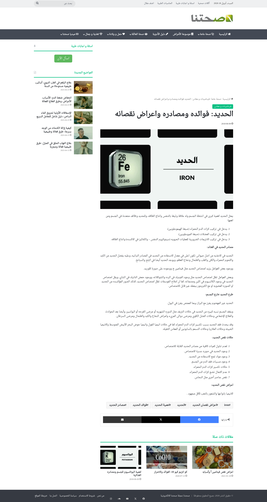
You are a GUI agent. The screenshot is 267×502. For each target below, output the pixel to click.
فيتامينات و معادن (201, 99)
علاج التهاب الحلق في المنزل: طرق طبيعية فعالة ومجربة (53, 145)
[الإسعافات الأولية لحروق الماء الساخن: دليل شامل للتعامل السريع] (83, 117)
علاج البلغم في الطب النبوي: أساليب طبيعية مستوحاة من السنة (53, 84)
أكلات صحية (204, 3)
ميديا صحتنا (70, 34)
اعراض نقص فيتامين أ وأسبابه (217, 472)
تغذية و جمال (93, 34)
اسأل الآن (63, 58)
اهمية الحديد (162, 405)
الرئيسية (225, 34)
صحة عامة (207, 34)
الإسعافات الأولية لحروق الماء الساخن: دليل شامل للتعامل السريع (53, 115)
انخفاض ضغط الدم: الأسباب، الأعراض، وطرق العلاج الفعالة (56, 100)
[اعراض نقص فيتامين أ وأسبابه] (212, 457)
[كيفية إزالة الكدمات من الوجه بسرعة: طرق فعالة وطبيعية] (83, 132)
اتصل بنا (53, 496)
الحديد (181, 405)
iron (226, 405)
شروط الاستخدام (87, 496)
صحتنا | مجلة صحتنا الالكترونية (175, 496)
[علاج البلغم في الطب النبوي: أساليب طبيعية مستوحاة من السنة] (83, 87)
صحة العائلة (140, 34)
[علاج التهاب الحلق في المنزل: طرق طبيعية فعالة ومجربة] (83, 148)
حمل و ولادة (117, 34)
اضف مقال (149, 3)
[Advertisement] (166, 68)
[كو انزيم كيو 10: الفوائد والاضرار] (166, 457)
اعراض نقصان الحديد (204, 405)
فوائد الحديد (140, 405)
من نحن (100, 496)
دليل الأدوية (160, 34)
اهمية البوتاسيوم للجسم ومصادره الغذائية (124, 474)
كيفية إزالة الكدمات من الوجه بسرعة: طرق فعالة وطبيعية (56, 130)
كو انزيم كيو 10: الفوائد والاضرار (170, 472)
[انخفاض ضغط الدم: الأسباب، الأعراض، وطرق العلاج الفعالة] (83, 102)
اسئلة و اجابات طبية (185, 3)
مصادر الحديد (117, 405)
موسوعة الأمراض (183, 34)
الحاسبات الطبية (164, 3)
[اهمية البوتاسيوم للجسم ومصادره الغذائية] (120, 457)
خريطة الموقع (41, 496)
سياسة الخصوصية (68, 496)
